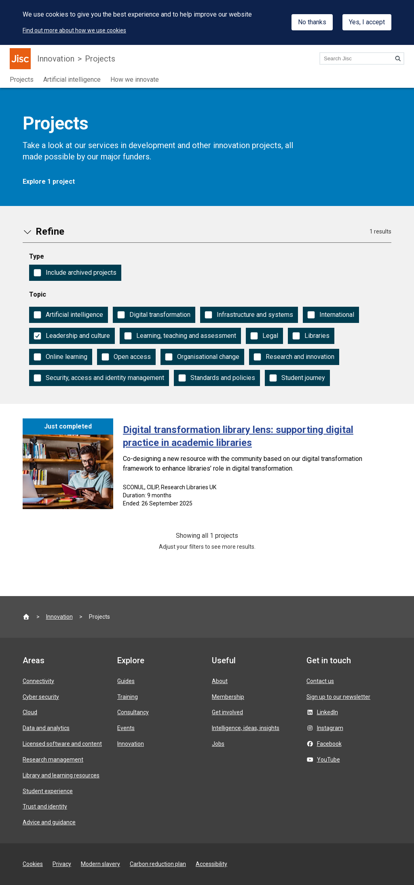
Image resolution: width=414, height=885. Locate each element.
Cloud (30, 712)
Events (126, 728)
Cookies (33, 864)
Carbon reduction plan (158, 864)
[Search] (397, 58)
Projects (100, 59)
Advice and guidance (49, 822)
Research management (53, 759)
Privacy (62, 864)
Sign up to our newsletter (338, 697)
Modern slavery (100, 864)
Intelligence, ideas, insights (245, 728)
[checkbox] (75, 273)
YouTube (328, 759)
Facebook (329, 744)
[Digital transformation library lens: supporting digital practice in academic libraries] (207, 465)
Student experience (48, 791)
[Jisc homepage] (20, 58)
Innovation (55, 59)
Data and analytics (46, 728)
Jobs (218, 744)
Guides (126, 681)
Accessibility (211, 864)
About (220, 681)
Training (127, 697)
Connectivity (38, 681)
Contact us (320, 681)
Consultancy (133, 712)
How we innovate (134, 79)
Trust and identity (45, 806)
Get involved (227, 712)
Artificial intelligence (72, 79)
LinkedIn (327, 712)
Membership (228, 697)
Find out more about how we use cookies (74, 30)
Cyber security (41, 697)
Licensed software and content (62, 744)
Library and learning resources (61, 775)
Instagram (330, 728)
